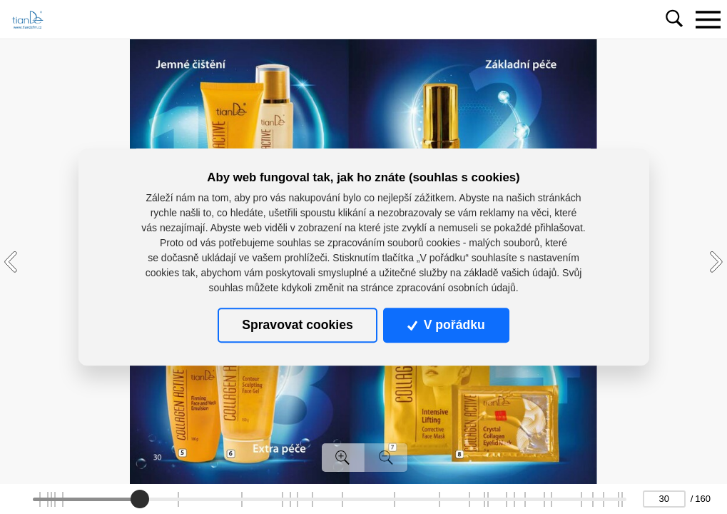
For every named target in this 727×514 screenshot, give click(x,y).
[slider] (140, 499)
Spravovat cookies (297, 325)
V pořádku (445, 325)
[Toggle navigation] (707, 19)
